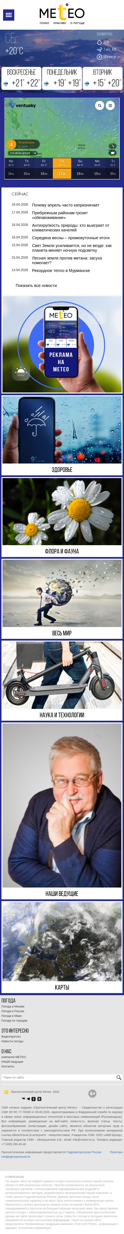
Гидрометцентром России (84, 1152)
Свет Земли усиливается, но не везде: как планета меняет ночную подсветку (72, 247)
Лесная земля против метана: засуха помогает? (67, 260)
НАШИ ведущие (12, 1061)
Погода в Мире (11, 1015)
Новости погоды (12, 1041)
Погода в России (12, 1011)
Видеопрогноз (11, 1036)
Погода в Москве (12, 1006)
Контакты (7, 1066)
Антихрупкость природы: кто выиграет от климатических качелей (70, 227)
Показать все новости (36, 285)
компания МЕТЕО (13, 1057)
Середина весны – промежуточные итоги (71, 237)
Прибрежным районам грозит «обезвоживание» (60, 215)
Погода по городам (14, 1020)
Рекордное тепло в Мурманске (61, 270)
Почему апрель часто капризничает (65, 205)
